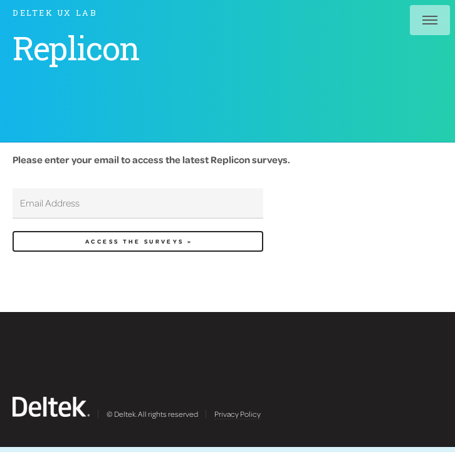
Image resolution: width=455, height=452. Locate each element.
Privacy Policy (237, 414)
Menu (430, 20)
